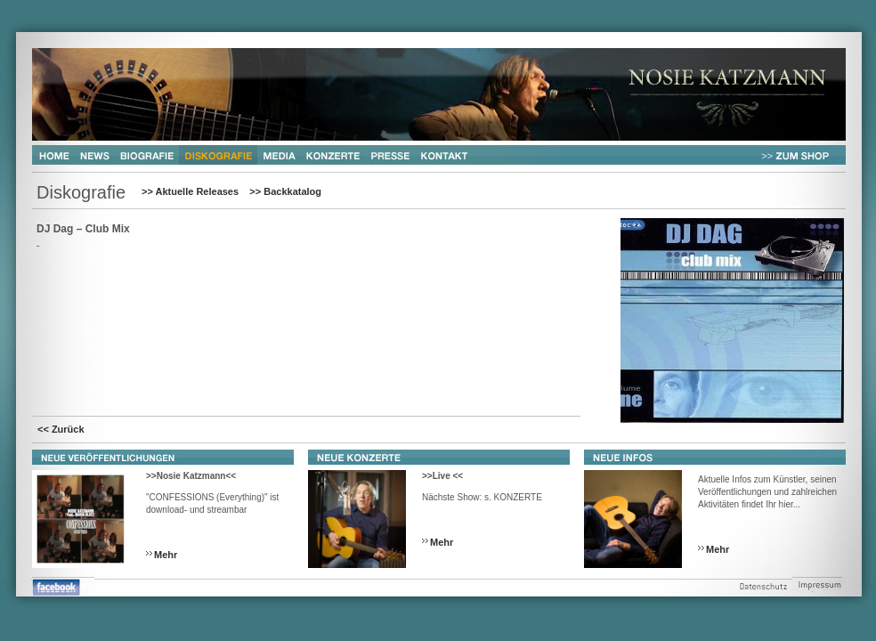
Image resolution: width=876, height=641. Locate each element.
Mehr (165, 554)
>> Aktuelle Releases (190, 191)
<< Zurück (61, 429)
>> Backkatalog (285, 191)
